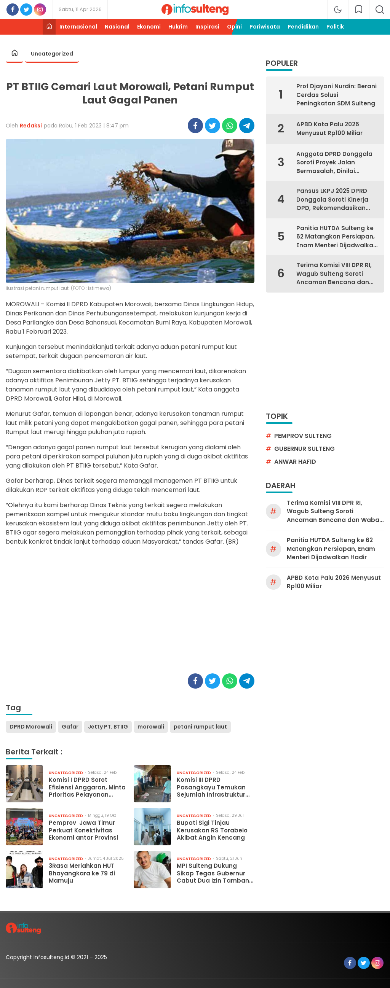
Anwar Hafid (295, 461)
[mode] (337, 9)
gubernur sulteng (304, 448)
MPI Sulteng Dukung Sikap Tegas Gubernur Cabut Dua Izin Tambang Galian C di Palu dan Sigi (215, 873)
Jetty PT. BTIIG (108, 726)
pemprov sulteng (303, 435)
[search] (379, 9)
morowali (150, 726)
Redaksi (31, 125)
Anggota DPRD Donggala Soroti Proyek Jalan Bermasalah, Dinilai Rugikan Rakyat (334, 163)
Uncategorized (52, 53)
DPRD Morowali (31, 726)
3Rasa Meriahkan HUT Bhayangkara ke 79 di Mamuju (82, 873)
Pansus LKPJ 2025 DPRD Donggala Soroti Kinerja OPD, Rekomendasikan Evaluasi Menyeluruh (332, 200)
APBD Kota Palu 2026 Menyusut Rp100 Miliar (329, 128)
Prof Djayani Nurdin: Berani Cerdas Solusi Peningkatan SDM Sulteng (336, 94)
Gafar (70, 726)
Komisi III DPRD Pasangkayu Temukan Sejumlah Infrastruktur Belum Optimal (211, 787)
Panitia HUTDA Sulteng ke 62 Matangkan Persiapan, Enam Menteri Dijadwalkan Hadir (336, 237)
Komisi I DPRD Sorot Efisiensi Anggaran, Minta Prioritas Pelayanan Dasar (87, 787)
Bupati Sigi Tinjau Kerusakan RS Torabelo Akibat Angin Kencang (212, 830)
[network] (358, 9)
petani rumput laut (200, 726)
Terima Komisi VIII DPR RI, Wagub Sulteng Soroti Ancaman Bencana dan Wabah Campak (334, 274)
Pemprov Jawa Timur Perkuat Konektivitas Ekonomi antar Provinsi (83, 830)
